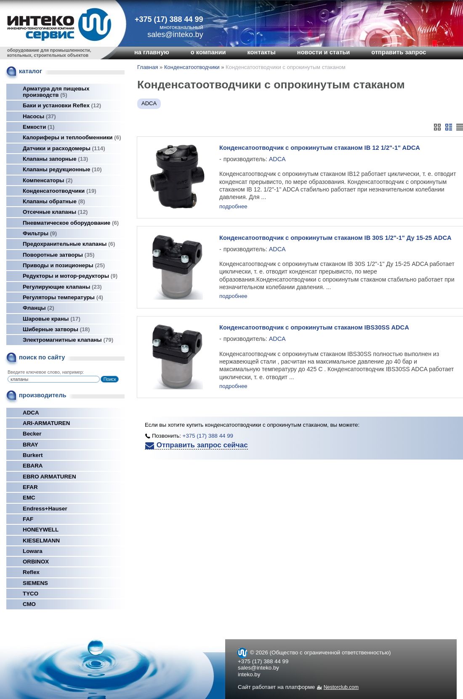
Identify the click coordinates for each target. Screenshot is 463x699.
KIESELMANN (41, 540)
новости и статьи (323, 52)
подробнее (233, 207)
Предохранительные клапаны (69, 244)
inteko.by (249, 674)
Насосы (39, 116)
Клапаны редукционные (62, 169)
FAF (28, 519)
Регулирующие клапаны (62, 287)
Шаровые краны (51, 319)
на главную (151, 52)
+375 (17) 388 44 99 (169, 19)
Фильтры (40, 233)
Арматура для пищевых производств (56, 91)
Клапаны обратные (54, 201)
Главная (147, 67)
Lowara (33, 551)
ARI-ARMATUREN (46, 423)
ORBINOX (36, 561)
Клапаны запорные (55, 159)
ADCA (31, 412)
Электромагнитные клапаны (68, 340)
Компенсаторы (48, 180)
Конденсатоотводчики (59, 191)
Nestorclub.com (341, 687)
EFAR (30, 487)
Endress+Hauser (45, 508)
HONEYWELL (41, 529)
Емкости (38, 127)
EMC (29, 497)
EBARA (33, 465)
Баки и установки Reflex (62, 105)
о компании (208, 52)
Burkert (33, 455)
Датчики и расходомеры (64, 148)
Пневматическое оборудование (71, 223)
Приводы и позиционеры (64, 265)
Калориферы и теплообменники (72, 137)
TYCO (30, 593)
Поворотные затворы (58, 255)
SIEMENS (35, 583)
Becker (32, 434)
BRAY (30, 444)
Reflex (31, 572)
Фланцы (38, 308)
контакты (261, 52)
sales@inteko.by (258, 667)
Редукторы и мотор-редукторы (70, 276)
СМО (29, 604)
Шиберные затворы (56, 329)
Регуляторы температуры (63, 297)
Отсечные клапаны (55, 212)
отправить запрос (398, 52)
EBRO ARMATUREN (49, 476)
